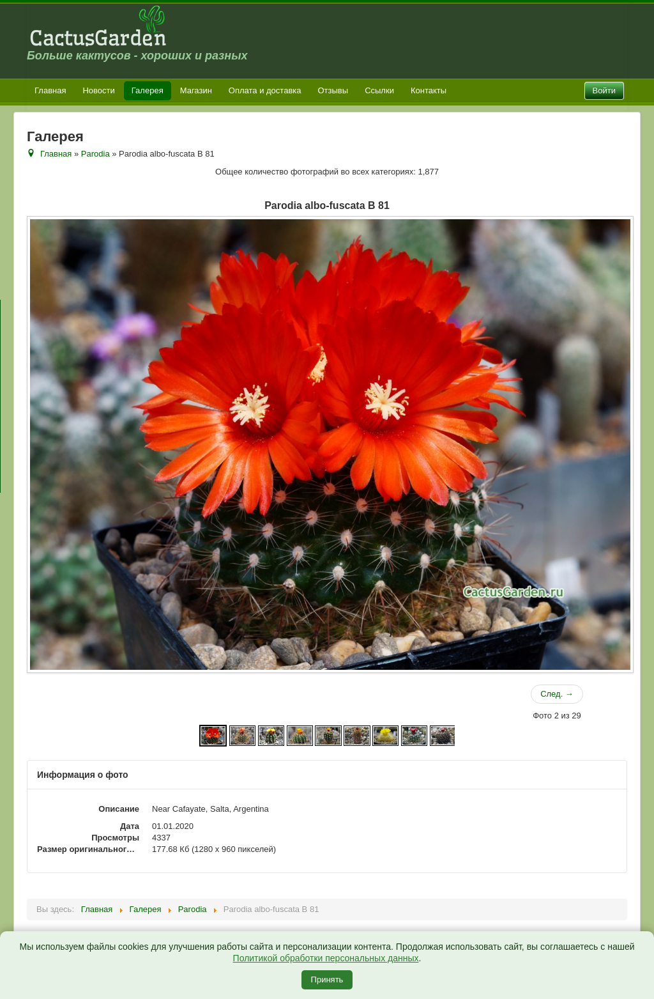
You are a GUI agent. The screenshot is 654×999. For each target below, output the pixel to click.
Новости (98, 90)
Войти (604, 90)
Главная (50, 90)
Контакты (428, 90)
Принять (327, 979)
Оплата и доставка (265, 90)
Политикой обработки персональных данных (326, 958)
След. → (557, 694)
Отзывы (333, 90)
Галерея (148, 90)
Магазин (196, 90)
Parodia (95, 154)
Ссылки (379, 90)
